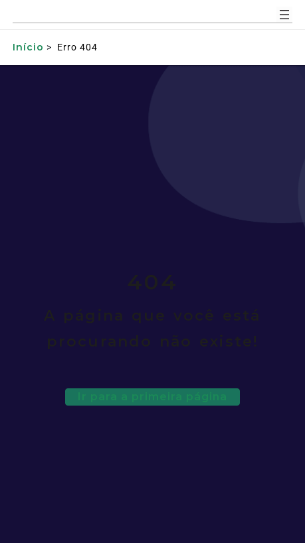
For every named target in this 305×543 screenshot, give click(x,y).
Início (28, 47)
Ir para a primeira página (152, 396)
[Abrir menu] (284, 15)
